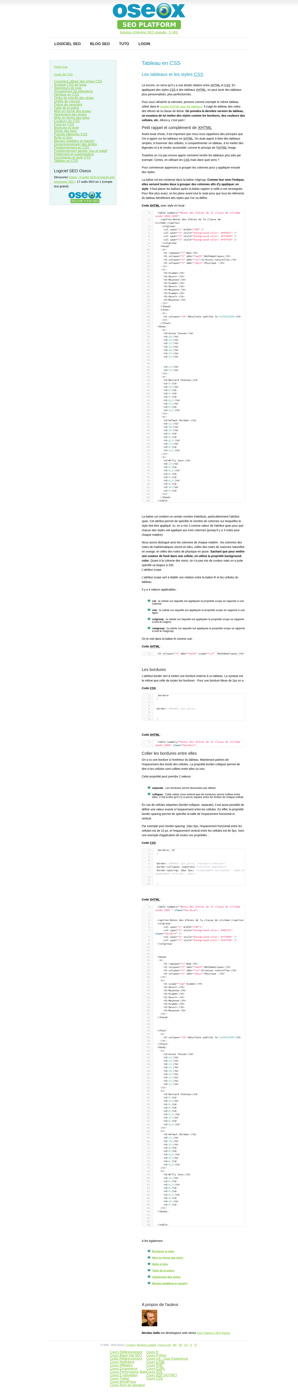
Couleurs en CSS (67, 121)
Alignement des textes (166, 1276)
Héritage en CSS (66, 94)
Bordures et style (163, 1251)
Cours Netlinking (122, 1362)
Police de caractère (68, 104)
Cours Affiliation (121, 1365)
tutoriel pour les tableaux (181, 106)
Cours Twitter (119, 1378)
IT (191, 1345)
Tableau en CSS (66, 161)
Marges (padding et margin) (169, 1283)
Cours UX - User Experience (167, 1358)
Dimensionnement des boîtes (75, 144)
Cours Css (60, 66)
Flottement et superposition (74, 154)
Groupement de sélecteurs (73, 91)
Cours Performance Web (128, 1372)
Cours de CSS (63, 74)
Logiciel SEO (67, 44)
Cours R (152, 1352)
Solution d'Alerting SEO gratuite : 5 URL (149, 32)
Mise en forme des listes (167, 1257)
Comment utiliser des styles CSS (78, 81)
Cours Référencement (126, 1352)
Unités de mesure (67, 101)
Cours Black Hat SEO (126, 1355)
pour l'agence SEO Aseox (213, 1333)
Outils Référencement (126, 1358)
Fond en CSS (64, 124)
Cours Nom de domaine (127, 1385)
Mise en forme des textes (72, 111)
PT (195, 1345)
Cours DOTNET (161, 1375)
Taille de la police (163, 1270)
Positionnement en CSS (71, 147)
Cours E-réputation (124, 1375)
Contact (130, 1345)
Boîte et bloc (160, 1264)
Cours (155, 1362)
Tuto (124, 44)
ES (186, 1345)
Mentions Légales (146, 1345)
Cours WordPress (123, 1382)
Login (144, 44)
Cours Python (156, 1355)
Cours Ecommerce (123, 1368)
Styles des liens (65, 131)
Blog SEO (100, 44)
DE (180, 1345)
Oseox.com (164, 1345)
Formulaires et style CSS (72, 157)
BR (175, 1345)
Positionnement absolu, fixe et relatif (80, 151)
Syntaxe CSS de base (70, 84)
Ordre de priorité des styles (74, 98)
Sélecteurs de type (68, 88)
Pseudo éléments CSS (70, 134)
